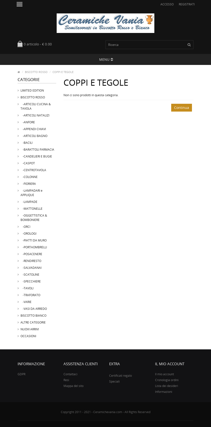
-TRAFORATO (30, 295)
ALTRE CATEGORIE (33, 322)
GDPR (21, 374)
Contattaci (70, 374)
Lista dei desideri (166, 386)
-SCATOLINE (30, 274)
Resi (66, 380)
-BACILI (26, 143)
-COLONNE (29, 177)
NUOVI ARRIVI (30, 329)
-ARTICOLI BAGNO (34, 136)
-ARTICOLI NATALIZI (35, 115)
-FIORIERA (28, 184)
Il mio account (164, 374)
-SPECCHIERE (31, 281)
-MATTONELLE (31, 209)
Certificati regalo (120, 376)
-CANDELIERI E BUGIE (36, 156)
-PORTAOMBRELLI (34, 247)
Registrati (187, 4)
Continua (181, 107)
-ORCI (25, 227)
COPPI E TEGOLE (63, 72)
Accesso (167, 4)
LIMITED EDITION (32, 90)
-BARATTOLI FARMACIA (37, 149)
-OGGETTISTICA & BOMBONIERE (34, 217)
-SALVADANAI (31, 268)
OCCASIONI (28, 336)
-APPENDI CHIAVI (33, 129)
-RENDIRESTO (31, 261)
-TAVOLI (27, 288)
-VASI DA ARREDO (34, 309)
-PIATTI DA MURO (34, 240)
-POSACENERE (31, 254)
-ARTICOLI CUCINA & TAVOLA (36, 106)
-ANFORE (28, 122)
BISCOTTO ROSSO (36, 72)
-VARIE (26, 302)
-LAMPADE (29, 202)
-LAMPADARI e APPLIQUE (31, 192)
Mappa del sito (73, 386)
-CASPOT (28, 163)
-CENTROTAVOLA (33, 170)
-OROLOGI (28, 233)
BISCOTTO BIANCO (33, 315)
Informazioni (163, 392)
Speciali (114, 381)
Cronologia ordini (167, 380)
